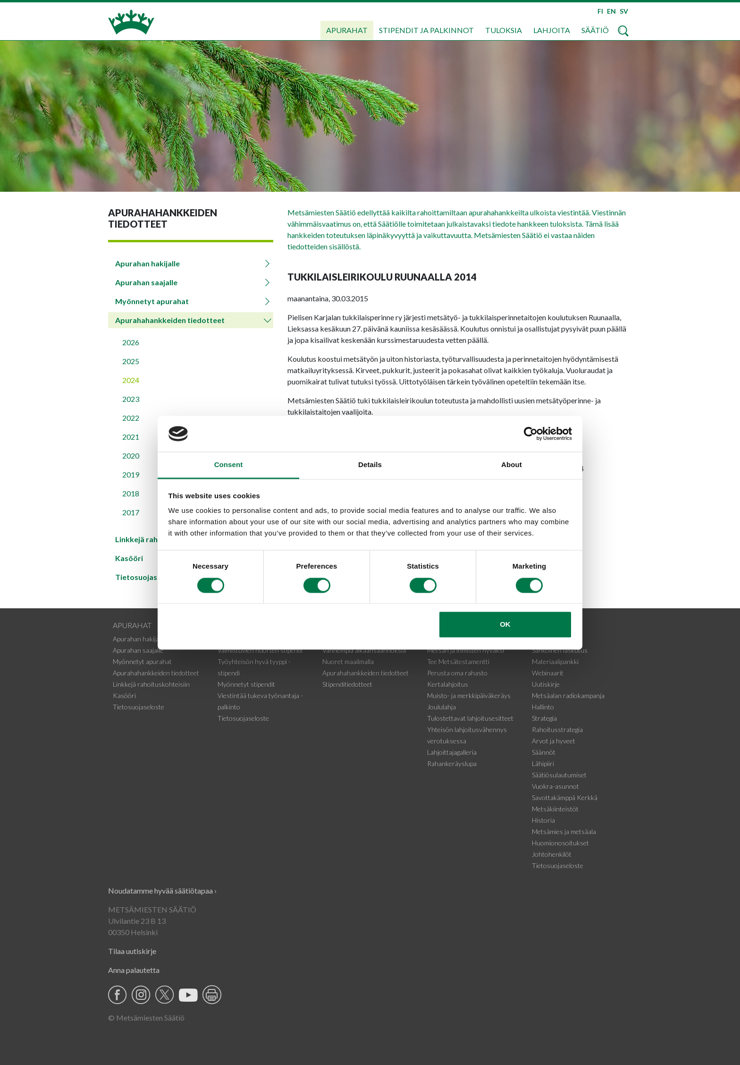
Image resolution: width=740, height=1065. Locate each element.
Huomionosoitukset (560, 843)
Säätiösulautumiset (559, 775)
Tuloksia (503, 30)
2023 (130, 398)
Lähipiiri (543, 763)
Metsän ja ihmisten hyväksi (465, 650)
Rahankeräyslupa (452, 763)
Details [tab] (370, 465)
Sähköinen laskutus (560, 650)
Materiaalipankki (555, 661)
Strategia (544, 718)
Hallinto (543, 707)
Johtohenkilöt (552, 854)
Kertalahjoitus (447, 684)
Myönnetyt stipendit (246, 684)
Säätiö (595, 30)
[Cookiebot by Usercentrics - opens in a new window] (530, 433)
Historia (543, 820)
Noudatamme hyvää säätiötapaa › (162, 890)
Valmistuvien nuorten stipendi (260, 650)
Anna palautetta (134, 969)
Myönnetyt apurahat (152, 301)
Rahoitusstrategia (557, 729)
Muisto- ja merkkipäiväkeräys (469, 695)
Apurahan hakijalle (147, 263)
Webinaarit (547, 673)
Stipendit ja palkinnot (426, 30)
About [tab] (511, 465)
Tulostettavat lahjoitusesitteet (470, 718)
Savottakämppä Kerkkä (564, 797)
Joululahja (441, 707)
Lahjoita (551, 30)
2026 (130, 342)
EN (611, 11)
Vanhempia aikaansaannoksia (364, 650)
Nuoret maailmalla (348, 661)
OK (505, 625)
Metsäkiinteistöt (555, 809)
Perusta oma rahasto (457, 673)
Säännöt (543, 752)
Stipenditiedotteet (347, 684)
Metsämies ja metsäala (564, 831)
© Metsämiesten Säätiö (146, 1017)
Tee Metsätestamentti (458, 661)
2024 (130, 379)
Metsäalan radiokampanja (568, 695)
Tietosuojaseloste (138, 707)
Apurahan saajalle (146, 282)
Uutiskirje (546, 684)
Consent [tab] (228, 465)
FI (600, 11)
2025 (130, 361)
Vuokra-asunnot (555, 786)
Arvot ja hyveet (553, 741)
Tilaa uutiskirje (132, 950)
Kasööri (124, 695)
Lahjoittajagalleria (452, 752)
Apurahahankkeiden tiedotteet (170, 319)
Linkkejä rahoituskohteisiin (151, 684)
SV (624, 11)
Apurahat (347, 30)
